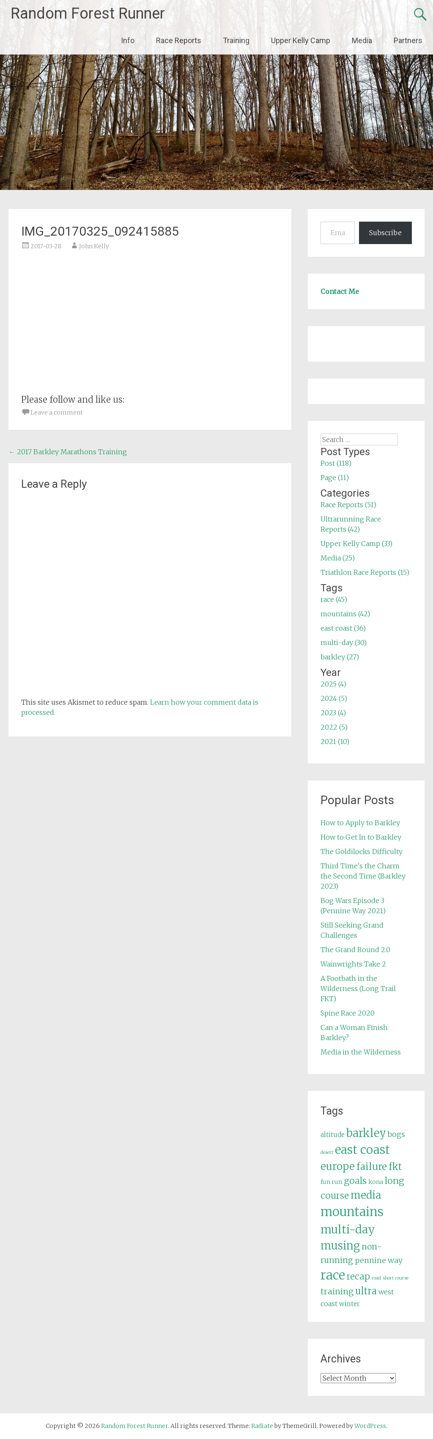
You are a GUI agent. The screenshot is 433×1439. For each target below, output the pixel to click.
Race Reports (178, 40)
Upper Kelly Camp (300, 40)
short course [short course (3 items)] (395, 1278)
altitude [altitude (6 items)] (333, 1135)
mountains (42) (345, 614)
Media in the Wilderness (361, 1052)
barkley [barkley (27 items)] (366, 1133)
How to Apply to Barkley (360, 822)
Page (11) (335, 477)
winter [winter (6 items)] (349, 1304)
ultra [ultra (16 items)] (366, 1291)
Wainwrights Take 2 (353, 964)
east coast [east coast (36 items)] (362, 1149)
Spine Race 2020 (348, 1013)
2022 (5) (334, 727)
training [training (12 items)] (337, 1291)
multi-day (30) (344, 642)
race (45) (334, 599)
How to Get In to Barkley (361, 837)
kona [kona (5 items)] (375, 1182)
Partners (408, 40)
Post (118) (336, 463)
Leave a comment (56, 412)
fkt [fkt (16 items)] (395, 1167)
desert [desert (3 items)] (327, 1152)
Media (362, 40)
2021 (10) (335, 741)
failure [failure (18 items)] (371, 1167)
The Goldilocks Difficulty (362, 851)
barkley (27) (340, 657)
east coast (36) (343, 628)
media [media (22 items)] (366, 1195)
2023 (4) (333, 713)
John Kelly (94, 246)
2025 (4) (333, 684)
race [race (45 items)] (333, 1275)
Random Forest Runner (88, 13)
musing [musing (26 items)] (340, 1245)
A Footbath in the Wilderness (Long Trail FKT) (358, 988)
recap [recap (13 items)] (358, 1276)
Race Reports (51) (348, 504)
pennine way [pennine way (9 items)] (379, 1260)
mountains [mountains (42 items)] (352, 1211)
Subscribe (385, 232)
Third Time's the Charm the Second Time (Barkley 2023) (363, 876)
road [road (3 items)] (376, 1278)
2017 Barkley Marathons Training (67, 452)
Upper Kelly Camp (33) (356, 543)
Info (127, 40)
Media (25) (338, 558)
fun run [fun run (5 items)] (331, 1182)
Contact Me (340, 291)
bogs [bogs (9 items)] (396, 1134)
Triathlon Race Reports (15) (365, 572)
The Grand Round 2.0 (355, 949)
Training (236, 40)
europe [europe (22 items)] (338, 1166)
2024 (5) (334, 698)
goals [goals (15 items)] (355, 1180)
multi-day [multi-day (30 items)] (348, 1229)
